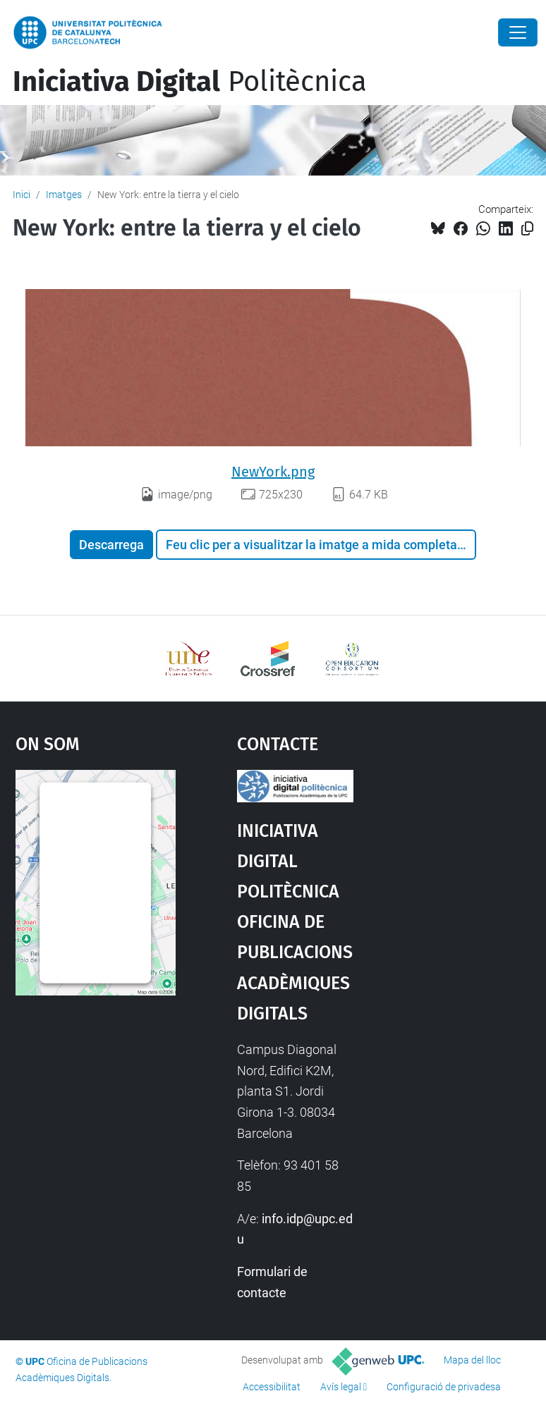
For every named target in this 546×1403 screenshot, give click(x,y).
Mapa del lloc (472, 1360)
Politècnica (190, 82)
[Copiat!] (527, 229)
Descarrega (111, 544)
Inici (21, 194)
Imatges (64, 194)
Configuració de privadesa (444, 1386)
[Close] (518, 32)
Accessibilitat (272, 1386)
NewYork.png (273, 471)
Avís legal (340, 1386)
